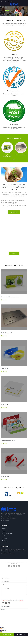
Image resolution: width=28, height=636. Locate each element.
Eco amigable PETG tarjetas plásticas (10, 296)
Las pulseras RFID (5, 368)
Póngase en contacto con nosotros (8, 553)
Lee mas (5, 300)
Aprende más (14, 212)
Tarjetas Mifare (4, 404)
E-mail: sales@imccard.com (8, 516)
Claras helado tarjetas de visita (8, 440)
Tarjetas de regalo (5, 476)
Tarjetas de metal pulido (6, 332)
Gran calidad (14, 54)
